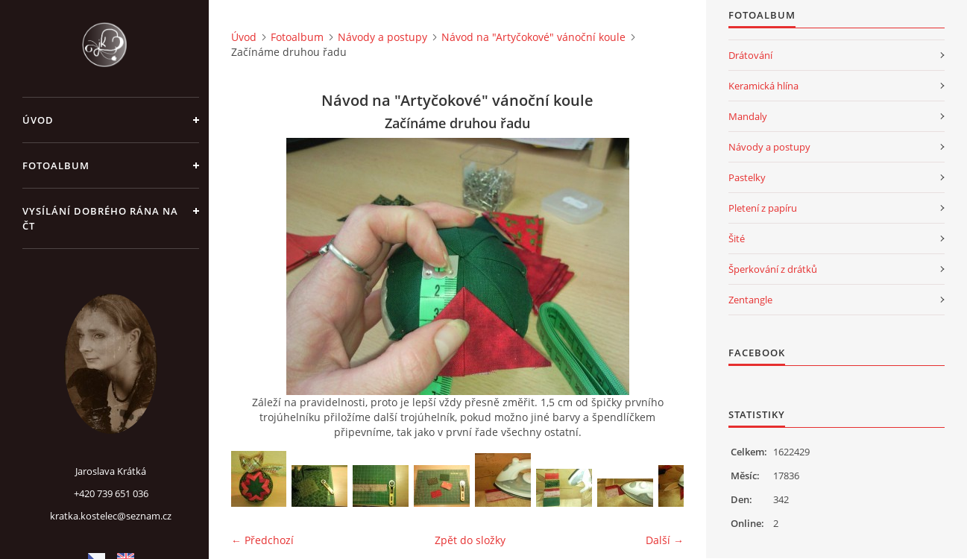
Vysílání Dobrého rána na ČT (100, 218)
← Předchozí (262, 540)
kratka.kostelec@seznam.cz (110, 515)
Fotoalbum (55, 165)
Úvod (38, 120)
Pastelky (747, 177)
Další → (665, 540)
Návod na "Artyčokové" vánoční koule (533, 37)
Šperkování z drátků (772, 269)
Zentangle (750, 299)
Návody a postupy (382, 37)
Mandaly (747, 116)
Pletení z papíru (762, 208)
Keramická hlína (763, 85)
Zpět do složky (470, 540)
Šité (736, 238)
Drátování (750, 55)
